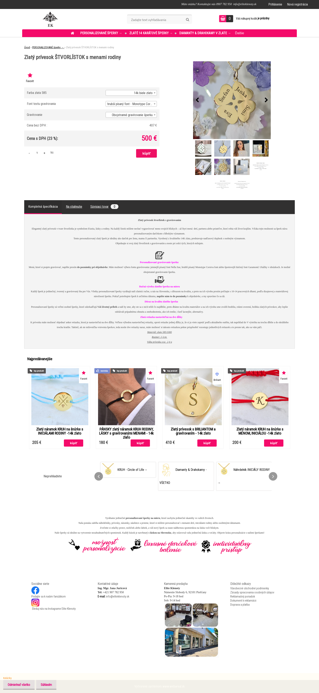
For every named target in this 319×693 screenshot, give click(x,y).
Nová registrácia (297, 4)
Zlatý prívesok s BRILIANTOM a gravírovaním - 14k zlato (193, 431)
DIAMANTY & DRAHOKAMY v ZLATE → (205, 33)
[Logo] (50, 19)
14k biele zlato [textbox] (143, 93)
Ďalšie (239, 33)
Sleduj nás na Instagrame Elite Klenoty (53, 608)
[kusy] (37, 152)
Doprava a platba (240, 604)
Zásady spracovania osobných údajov (252, 592)
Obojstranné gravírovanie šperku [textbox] (132, 115)
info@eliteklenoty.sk (117, 596)
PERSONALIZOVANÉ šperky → (101, 33)
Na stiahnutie (74, 207)
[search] (187, 20)
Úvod (27, 47)
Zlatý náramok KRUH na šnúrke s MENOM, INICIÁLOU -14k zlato (259, 431)
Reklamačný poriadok (242, 596)
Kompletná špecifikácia (43, 207)
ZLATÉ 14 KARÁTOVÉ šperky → (151, 33)
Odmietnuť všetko (19, 685)
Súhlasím (48, 685)
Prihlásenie (275, 4)
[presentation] (197, 100)
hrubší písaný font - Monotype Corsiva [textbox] (131, 104)
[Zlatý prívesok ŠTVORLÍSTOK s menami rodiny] (232, 100)
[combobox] (131, 93)
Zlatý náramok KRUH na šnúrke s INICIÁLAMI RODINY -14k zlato (59, 431)
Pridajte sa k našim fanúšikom (48, 596)
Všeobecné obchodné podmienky (249, 588)
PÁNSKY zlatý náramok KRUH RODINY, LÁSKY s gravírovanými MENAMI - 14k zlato (126, 433)
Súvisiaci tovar (104, 207)
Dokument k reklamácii (243, 600)
